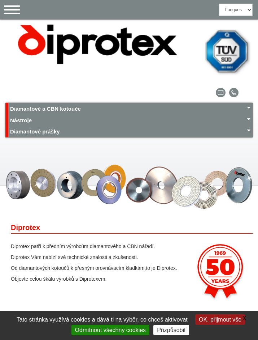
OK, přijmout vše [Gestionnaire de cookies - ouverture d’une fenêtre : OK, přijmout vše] (220, 319)
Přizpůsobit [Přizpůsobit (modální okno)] (171, 330)
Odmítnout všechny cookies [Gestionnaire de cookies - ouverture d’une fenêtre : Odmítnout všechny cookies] (110, 330)
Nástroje (130, 119)
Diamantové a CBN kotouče (130, 108)
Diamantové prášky (130, 131)
